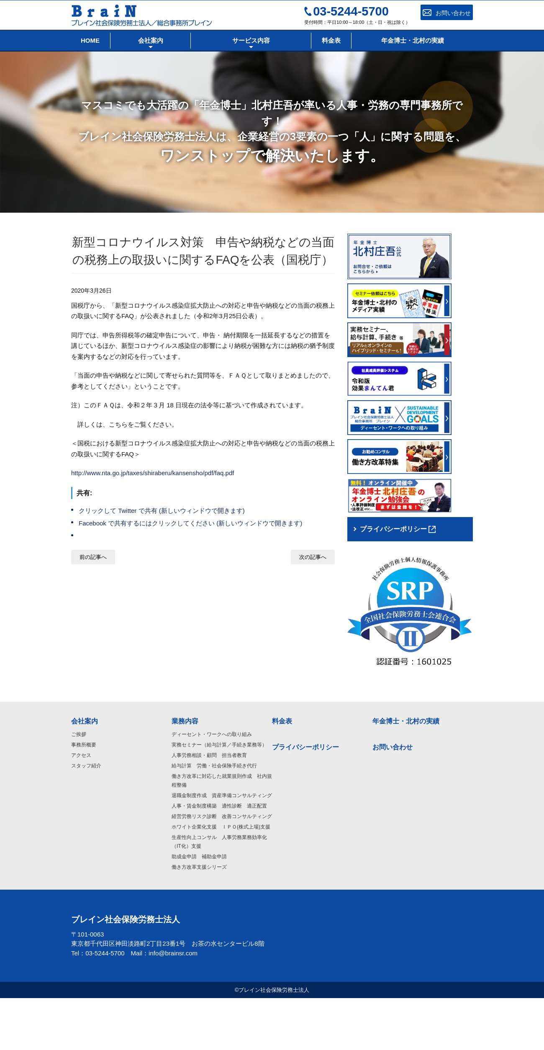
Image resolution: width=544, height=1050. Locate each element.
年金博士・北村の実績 (405, 772)
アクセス (81, 807)
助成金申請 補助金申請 (199, 908)
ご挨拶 (78, 786)
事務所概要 (83, 796)
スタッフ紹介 (86, 817)
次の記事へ (312, 557)
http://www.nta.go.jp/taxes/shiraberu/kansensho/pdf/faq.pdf (152, 472)
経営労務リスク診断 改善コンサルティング (222, 868)
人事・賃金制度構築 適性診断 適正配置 (219, 857)
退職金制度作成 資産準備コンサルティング (222, 847)
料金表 (282, 772)
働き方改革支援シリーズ (199, 918)
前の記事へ (93, 557)
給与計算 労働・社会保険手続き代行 (214, 817)
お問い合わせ (392, 798)
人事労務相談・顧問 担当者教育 (209, 807)
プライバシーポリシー (305, 798)
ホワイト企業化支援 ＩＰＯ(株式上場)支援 (221, 878)
